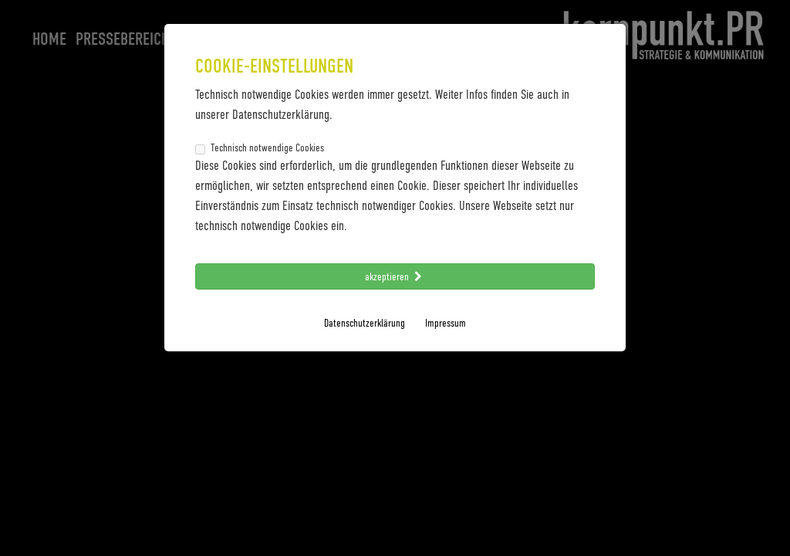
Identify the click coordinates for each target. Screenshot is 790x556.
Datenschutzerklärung (364, 322)
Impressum (445, 322)
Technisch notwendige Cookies (259, 147)
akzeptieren (395, 276)
